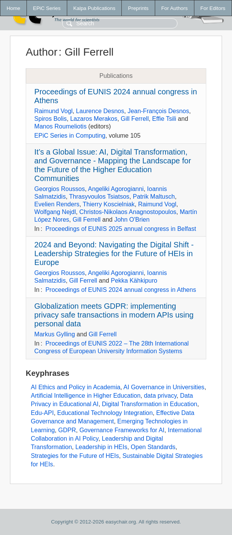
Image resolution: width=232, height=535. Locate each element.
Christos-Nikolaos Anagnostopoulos (127, 212)
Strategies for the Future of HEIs (75, 456)
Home (13, 8)
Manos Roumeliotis (60, 126)
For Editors (213, 8)
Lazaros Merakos (94, 118)
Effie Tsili (164, 118)
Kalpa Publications (94, 8)
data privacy (160, 395)
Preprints (138, 8)
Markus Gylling (54, 334)
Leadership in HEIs (101, 447)
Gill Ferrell (135, 118)
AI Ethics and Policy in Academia (75, 387)
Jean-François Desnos (158, 111)
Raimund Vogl (53, 111)
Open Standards (153, 447)
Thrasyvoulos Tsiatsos (99, 196)
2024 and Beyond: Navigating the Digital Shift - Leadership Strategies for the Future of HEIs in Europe (114, 253)
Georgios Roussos (59, 189)
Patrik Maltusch (154, 196)
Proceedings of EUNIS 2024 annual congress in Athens (120, 289)
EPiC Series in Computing (69, 135)
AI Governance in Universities (163, 387)
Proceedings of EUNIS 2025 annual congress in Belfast (120, 229)
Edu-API (42, 413)
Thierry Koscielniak (108, 204)
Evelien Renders (56, 204)
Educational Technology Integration (105, 413)
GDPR (67, 430)
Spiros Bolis (50, 118)
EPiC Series (47, 8)
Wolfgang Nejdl (55, 212)
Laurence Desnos (100, 111)
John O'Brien (131, 219)
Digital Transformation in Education (149, 404)
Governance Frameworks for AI (122, 430)
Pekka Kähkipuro (134, 280)
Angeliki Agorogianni (116, 189)
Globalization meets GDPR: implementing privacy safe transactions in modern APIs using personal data (114, 315)
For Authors (174, 8)
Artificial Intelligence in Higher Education (85, 395)
